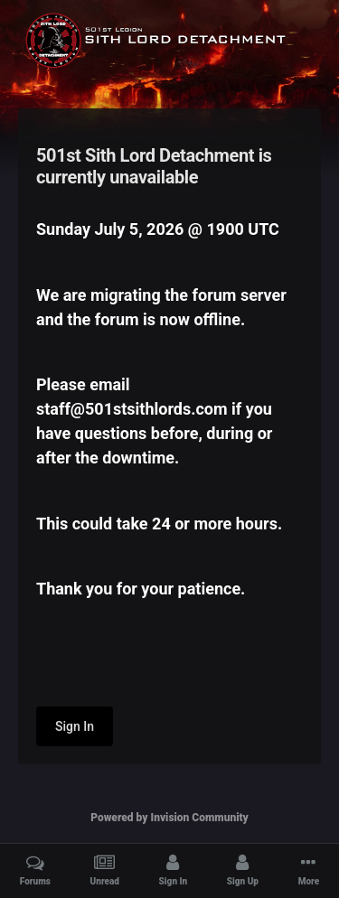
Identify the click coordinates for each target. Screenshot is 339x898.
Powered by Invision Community (169, 817)
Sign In (74, 726)
